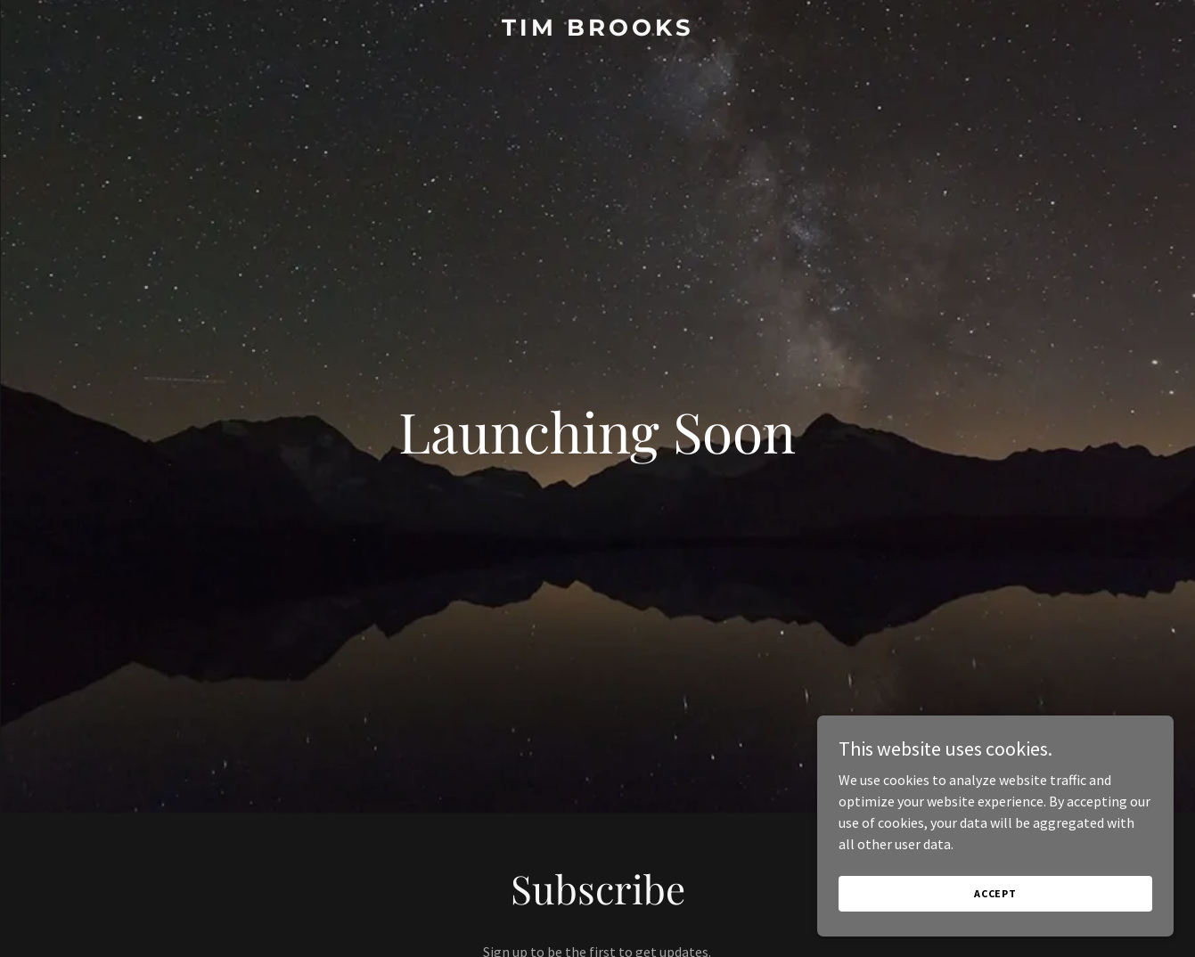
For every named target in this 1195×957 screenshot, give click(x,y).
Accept (995, 893)
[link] (597, 30)
